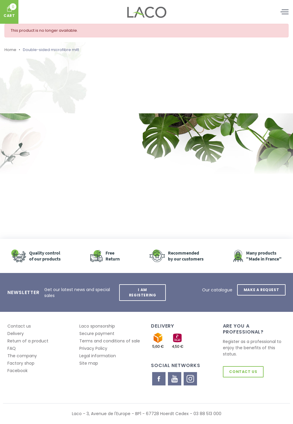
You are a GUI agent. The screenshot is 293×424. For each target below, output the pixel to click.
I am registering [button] (142, 292)
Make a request (261, 289)
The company (22, 356)
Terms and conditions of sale (109, 341)
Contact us (19, 326)
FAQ (11, 348)
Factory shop (20, 363)
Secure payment (96, 333)
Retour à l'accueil (73, 177)
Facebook (17, 371)
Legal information (97, 356)
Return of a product (27, 341)
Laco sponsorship (97, 326)
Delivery (15, 333)
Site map (88, 363)
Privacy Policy (93, 348)
